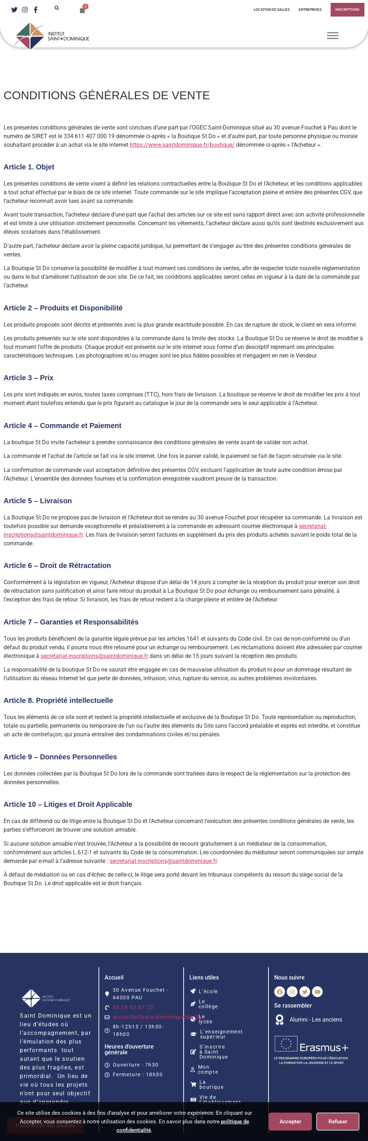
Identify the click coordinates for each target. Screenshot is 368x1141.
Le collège (208, 1001)
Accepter (290, 1121)
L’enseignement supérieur (216, 1024)
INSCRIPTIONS (347, 10)
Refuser (338, 1121)
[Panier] (82, 10)
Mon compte (210, 1052)
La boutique (211, 1062)
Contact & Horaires (221, 1082)
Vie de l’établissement (225, 1072)
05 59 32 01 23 (134, 1007)
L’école (204, 991)
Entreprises (308, 10)
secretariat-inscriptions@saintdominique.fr (116, 656)
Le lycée (206, 1011)
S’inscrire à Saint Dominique (218, 1039)
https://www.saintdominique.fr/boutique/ (200, 145)
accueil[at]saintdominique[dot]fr (157, 1017)
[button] (56, 8)
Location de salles (267, 10)
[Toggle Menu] (333, 35)
